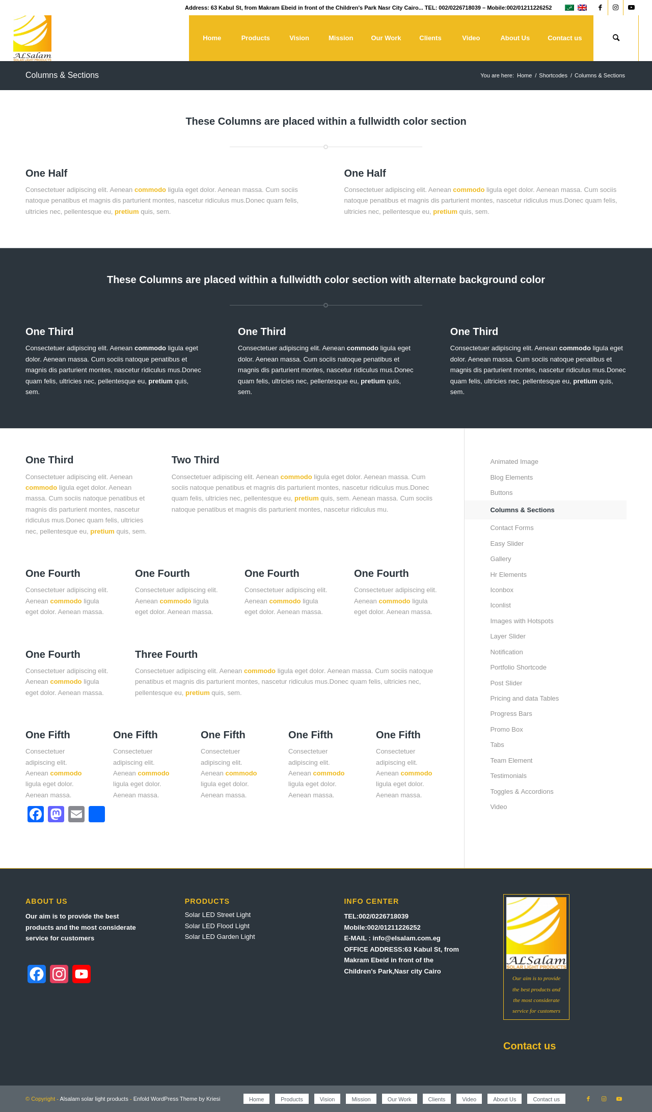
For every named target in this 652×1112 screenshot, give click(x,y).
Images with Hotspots (521, 621)
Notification (506, 652)
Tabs (497, 744)
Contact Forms (511, 528)
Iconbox (501, 590)
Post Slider (506, 683)
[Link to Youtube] (631, 7)
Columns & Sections (62, 75)
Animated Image (514, 461)
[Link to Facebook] (600, 7)
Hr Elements (508, 574)
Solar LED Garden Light (220, 936)
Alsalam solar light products (94, 1099)
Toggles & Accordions (521, 791)
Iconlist (500, 605)
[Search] (616, 38)
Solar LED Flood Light (217, 926)
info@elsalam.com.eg (406, 938)
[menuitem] (212, 38)
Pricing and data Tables (524, 698)
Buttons (501, 492)
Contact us (529, 1045)
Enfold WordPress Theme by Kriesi (177, 1099)
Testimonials (508, 776)
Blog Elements (511, 477)
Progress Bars (511, 713)
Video (498, 807)
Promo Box (506, 729)
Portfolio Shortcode (518, 667)
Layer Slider (507, 636)
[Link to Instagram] (615, 7)
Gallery (500, 559)
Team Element (511, 760)
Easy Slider (507, 543)
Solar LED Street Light (218, 915)
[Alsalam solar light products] (32, 38)
